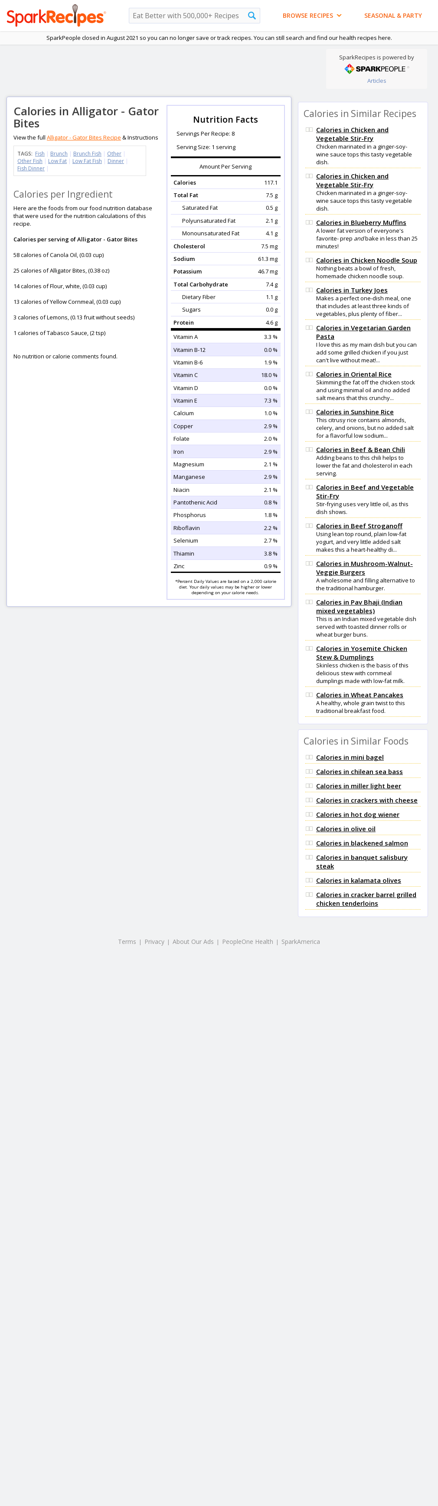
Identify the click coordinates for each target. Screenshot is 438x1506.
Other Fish (29, 161)
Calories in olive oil (346, 828)
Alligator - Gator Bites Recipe (84, 137)
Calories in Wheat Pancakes (359, 694)
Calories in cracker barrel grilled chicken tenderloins (366, 899)
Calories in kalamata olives (358, 880)
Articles (376, 81)
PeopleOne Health (247, 941)
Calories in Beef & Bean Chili (360, 449)
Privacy (154, 941)
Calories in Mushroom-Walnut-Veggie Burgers (364, 567)
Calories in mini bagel (350, 757)
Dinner (116, 161)
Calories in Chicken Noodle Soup (366, 260)
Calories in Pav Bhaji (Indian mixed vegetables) (359, 606)
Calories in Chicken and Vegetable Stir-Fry (352, 134)
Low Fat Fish (87, 161)
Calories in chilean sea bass (359, 771)
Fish (40, 153)
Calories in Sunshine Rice (355, 411)
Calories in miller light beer (358, 785)
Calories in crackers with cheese (367, 800)
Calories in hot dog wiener (357, 814)
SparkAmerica (300, 941)
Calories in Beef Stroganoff (359, 525)
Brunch (59, 153)
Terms (127, 941)
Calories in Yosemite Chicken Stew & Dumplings (361, 652)
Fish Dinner (31, 168)
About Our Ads (193, 941)
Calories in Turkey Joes (352, 290)
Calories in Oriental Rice (354, 374)
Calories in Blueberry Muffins (361, 222)
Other (114, 153)
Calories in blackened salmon (362, 843)
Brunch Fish (87, 153)
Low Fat (57, 161)
